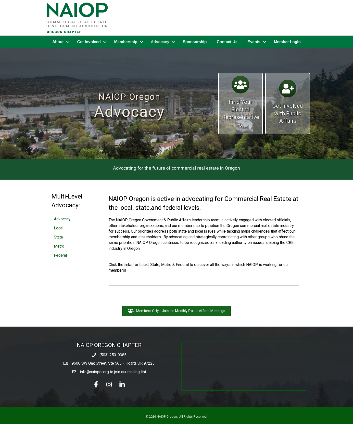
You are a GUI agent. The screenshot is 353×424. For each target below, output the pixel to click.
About (57, 42)
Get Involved (89, 42)
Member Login (287, 42)
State (58, 237)
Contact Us (227, 42)
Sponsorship (195, 42)
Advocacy (160, 42)
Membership (125, 42)
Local (58, 228)
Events (254, 42)
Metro (59, 246)
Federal (60, 255)
